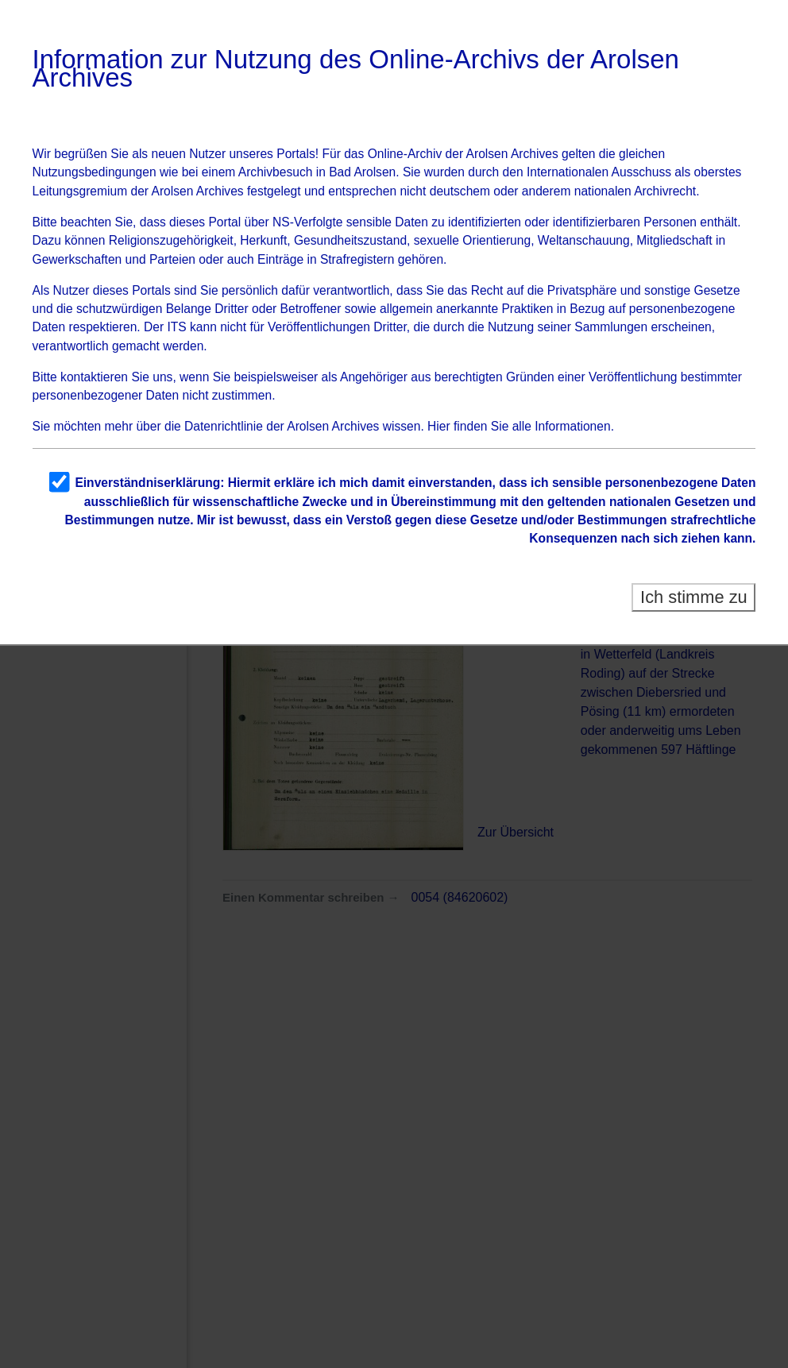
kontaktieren (94, 377)
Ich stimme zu (693, 597)
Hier (438, 426)
